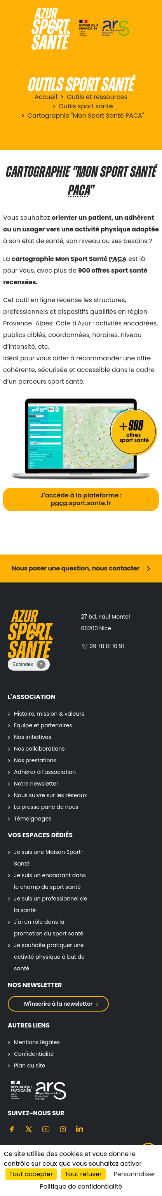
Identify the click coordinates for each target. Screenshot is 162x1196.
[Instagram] (62, 1128)
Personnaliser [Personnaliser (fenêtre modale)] (134, 1174)
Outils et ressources (97, 96)
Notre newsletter (36, 783)
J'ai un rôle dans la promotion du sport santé (49, 927)
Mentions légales (37, 1042)
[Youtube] (45, 1128)
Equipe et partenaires (43, 725)
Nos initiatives (32, 737)
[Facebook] (11, 1128)
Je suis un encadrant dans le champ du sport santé (50, 881)
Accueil (46, 96)
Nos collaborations (39, 749)
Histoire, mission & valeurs (49, 714)
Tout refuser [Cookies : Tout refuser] (83, 1174)
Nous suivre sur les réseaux (50, 795)
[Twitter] (28, 1128)
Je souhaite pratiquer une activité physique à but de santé (49, 956)
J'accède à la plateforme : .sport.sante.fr (81, 499)
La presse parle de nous (46, 807)
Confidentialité (34, 1054)
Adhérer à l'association (45, 772)
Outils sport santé (86, 106)
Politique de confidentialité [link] (81, 1186)
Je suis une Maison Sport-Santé (49, 857)
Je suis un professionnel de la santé (50, 904)
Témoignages (32, 818)
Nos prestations (35, 760)
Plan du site (29, 1065)
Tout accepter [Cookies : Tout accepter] (31, 1174)
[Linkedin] (80, 1128)
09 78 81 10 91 (102, 646)
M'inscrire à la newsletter (58, 1004)
